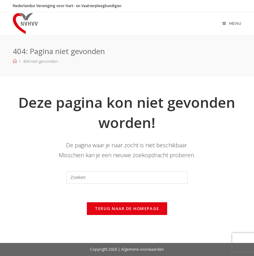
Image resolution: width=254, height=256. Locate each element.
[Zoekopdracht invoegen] (127, 177)
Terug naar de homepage (127, 208)
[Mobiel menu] (232, 23)
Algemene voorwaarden (142, 249)
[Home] (15, 61)
